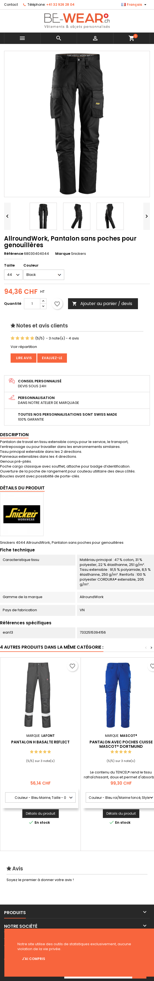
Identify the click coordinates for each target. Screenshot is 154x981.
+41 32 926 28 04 (60, 4)
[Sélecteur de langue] (134, 4)
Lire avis (23, 358)
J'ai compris (33, 958)
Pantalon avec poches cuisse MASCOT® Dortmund (121, 744)
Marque (62, 253)
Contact (11, 4)
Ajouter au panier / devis (102, 303)
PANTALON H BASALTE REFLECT (40, 742)
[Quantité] (32, 303)
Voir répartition (24, 346)
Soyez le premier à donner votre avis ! (40, 879)
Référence (13, 253)
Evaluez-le (52, 358)
